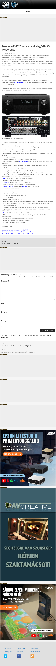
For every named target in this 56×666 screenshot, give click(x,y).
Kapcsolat (20, 652)
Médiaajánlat (21, 648)
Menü (28, 11)
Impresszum (7, 648)
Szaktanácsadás (35, 652)
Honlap (3, 321)
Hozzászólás (6, 281)
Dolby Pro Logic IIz (8, 186)
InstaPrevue (6, 182)
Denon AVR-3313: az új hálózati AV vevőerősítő (15, 230)
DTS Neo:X (25, 186)
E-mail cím (5, 312)
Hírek (5, 241)
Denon (16, 243)
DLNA (4, 213)
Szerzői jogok (8, 652)
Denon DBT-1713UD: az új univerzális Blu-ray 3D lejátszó (17, 232)
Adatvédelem (34, 648)
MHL (4, 178)
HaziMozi (5, 1)
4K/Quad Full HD (18, 82)
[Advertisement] (28, 29)
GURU (13, 53)
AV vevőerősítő (9, 243)
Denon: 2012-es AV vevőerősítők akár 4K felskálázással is (17, 234)
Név (3, 303)
